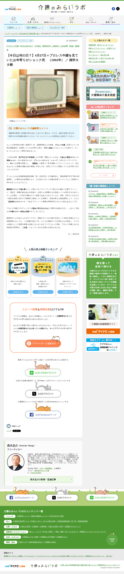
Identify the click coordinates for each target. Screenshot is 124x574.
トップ (7, 33)
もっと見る (103, 185)
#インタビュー (94, 59)
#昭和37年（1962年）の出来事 (60, 46)
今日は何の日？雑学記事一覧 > (29, 33)
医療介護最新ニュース (35, 28)
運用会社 (102, 568)
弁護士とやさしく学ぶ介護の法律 (45, 521)
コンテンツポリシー (113, 568)
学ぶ (8, 522)
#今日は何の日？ (29, 46)
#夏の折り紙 (93, 62)
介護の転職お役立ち (37, 543)
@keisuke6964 (36, 473)
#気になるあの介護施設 (97, 65)
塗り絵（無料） (52, 532)
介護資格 (45, 527)
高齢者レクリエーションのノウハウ (108, 131)
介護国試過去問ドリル (22, 521)
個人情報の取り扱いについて (87, 568)
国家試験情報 (87, 521)
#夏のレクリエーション (97, 55)
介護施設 (37, 527)
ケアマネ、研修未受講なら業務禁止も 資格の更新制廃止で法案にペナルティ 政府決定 (103, 205)
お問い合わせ (65, 568)
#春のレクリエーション (97, 48)
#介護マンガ (93, 52)
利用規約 (73, 568)
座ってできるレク (76, 532)
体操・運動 (63, 532)
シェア (9, 430)
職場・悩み (11, 543)
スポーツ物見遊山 (46, 468)
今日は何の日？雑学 (57, 28)
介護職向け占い (66, 537)
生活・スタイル (13, 538)
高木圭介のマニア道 (42, 471)
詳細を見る (18, 292)
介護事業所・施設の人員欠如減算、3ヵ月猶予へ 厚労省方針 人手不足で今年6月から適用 (103, 216)
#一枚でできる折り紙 (107, 62)
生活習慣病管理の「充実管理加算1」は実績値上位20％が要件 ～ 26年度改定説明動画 (102, 240)
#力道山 (41, 46)
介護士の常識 (98, 158)
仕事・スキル (12, 527)
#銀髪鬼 (13, 50)
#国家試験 (92, 45)
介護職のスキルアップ (108, 117)
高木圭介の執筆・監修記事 (43, 479)
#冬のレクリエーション (106, 45)
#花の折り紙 (105, 59)
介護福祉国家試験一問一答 (70, 521)
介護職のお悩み (53, 543)
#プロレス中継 (13, 46)
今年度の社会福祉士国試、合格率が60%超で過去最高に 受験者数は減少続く (103, 251)
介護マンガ (24, 543)
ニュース (14, 33)
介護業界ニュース (14, 28)
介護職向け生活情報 (50, 537)
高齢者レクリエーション (17, 532)
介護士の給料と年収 (58, 527)
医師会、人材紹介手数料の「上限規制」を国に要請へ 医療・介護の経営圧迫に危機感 (103, 228)
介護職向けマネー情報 (32, 537)
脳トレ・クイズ (38, 532)
